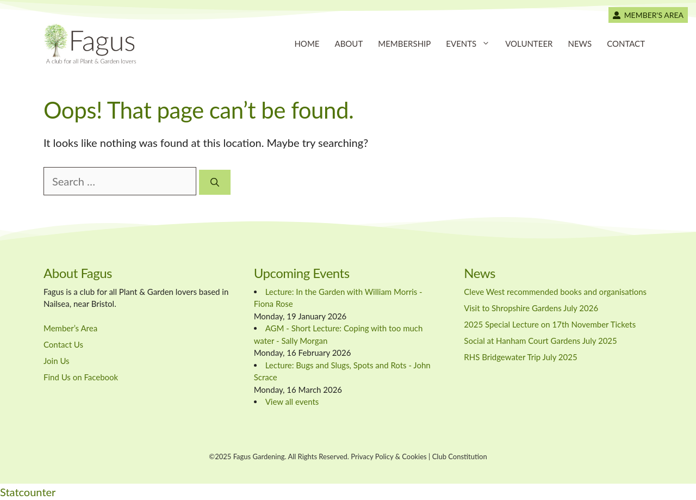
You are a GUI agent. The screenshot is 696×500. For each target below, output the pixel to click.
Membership (404, 43)
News (580, 43)
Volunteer (528, 43)
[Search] (215, 182)
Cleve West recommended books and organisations (555, 292)
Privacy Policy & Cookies (389, 456)
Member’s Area (70, 328)
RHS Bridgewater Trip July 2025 (520, 357)
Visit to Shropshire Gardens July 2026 (531, 308)
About (348, 43)
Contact (626, 43)
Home (306, 43)
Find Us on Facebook (81, 377)
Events (472, 43)
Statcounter (27, 491)
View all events (292, 401)
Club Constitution (459, 456)
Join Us (57, 361)
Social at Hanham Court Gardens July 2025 (540, 340)
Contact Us (63, 344)
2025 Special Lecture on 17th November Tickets (550, 324)
